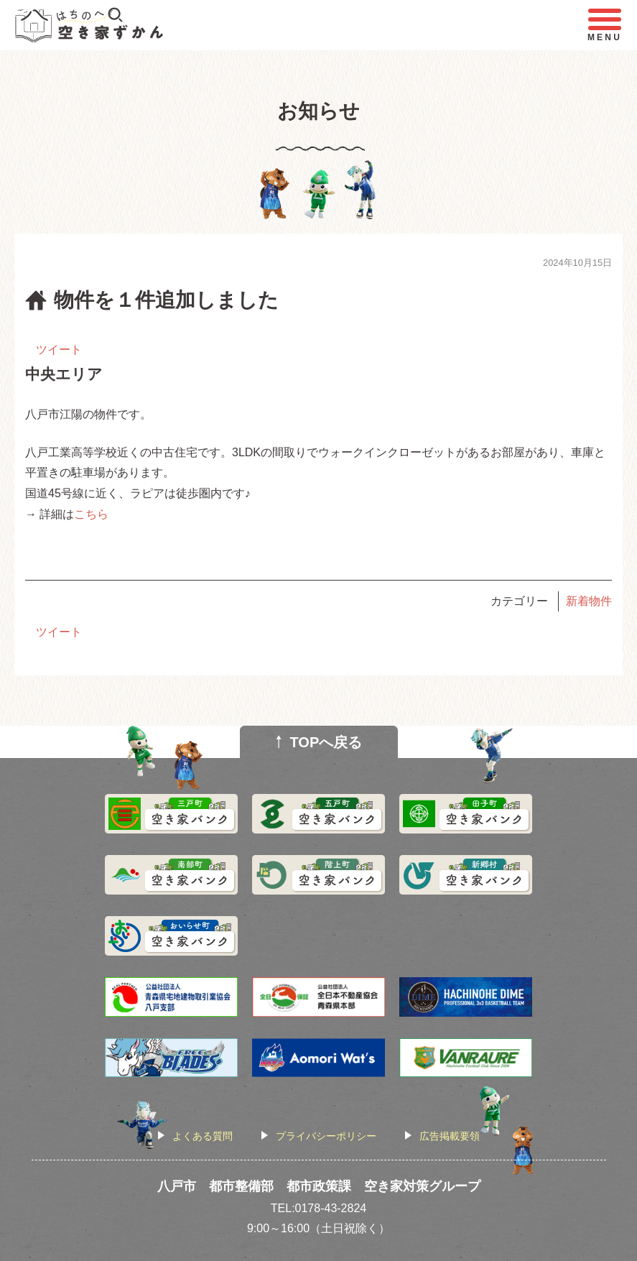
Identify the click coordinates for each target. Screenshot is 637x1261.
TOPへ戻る (326, 742)
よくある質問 (202, 1136)
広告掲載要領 (449, 1136)
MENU (604, 25)
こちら (91, 514)
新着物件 (589, 601)
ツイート (59, 349)
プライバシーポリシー (326, 1136)
